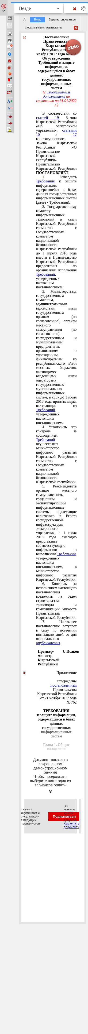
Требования (45, 181)
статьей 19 (47, 118)
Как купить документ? (71, 825)
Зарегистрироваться (62, 19)
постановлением (63, 685)
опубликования (48, 643)
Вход (37, 19)
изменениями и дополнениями (56, 94)
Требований (45, 274)
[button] (4, 8)
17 (75, 135)
